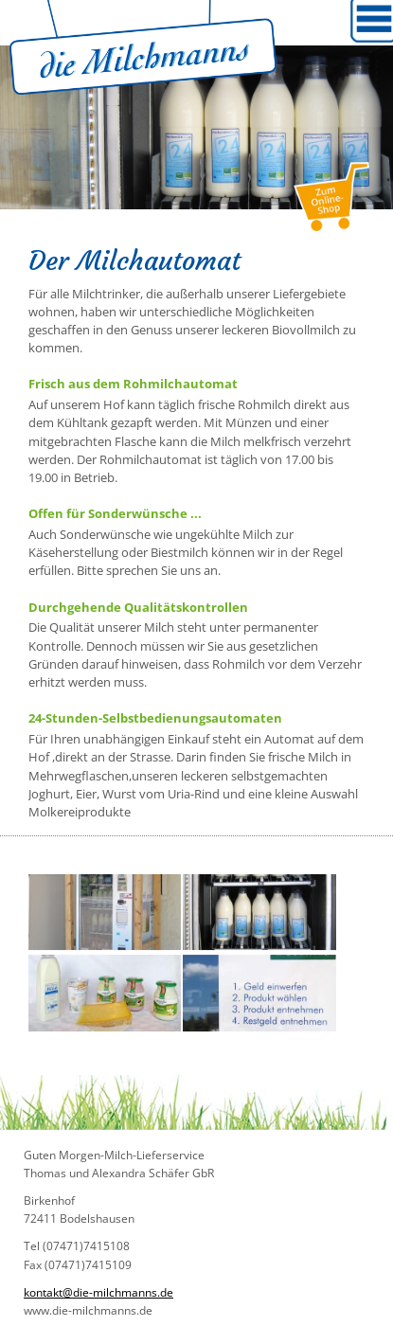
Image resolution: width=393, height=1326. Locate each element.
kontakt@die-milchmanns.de (98, 1292)
